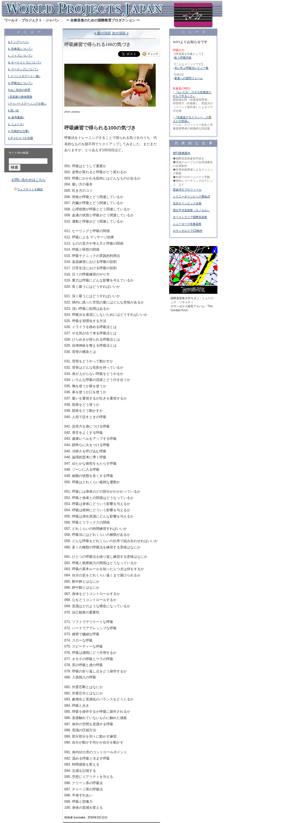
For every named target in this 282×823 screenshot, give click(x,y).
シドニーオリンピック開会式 (191, 196)
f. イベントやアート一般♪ (24, 76)
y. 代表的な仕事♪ (18, 131)
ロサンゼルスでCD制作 (188, 230)
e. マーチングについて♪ (23, 69)
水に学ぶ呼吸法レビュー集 (191, 67)
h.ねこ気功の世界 (19, 89)
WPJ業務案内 (181, 153)
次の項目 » (120, 33)
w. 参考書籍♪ (16, 117)
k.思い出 (13, 110)
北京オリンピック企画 (187, 203)
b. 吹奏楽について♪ (20, 48)
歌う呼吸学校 (182, 57)
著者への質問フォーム (188, 78)
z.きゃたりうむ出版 (20, 137)
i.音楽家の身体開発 (20, 96)
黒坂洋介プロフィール (187, 189)
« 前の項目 (102, 33)
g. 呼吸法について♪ (20, 83)
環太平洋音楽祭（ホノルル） (191, 210)
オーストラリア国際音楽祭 (190, 217)
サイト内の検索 (19, 152)
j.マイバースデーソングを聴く (27, 103)
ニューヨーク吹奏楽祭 (187, 223)
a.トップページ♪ (18, 41)
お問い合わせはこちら (28, 180)
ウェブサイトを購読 (30, 189)
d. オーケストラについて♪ (24, 62)
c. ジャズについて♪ (20, 55)
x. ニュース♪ (16, 124)
